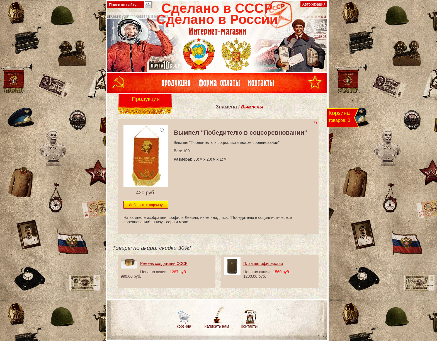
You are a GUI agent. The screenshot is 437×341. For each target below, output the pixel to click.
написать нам (216, 326)
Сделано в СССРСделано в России (217, 14)
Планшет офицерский (263, 263)
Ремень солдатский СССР (164, 263)
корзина (184, 326)
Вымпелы (252, 107)
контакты (249, 326)
